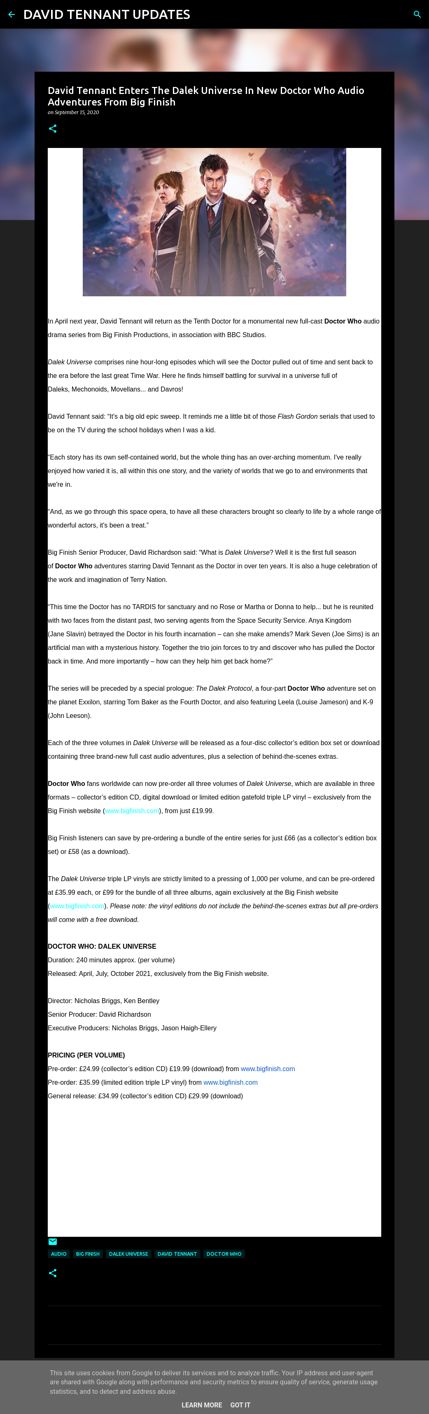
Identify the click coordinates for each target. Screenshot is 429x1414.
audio (59, 1254)
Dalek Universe (128, 1254)
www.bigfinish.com (132, 810)
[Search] (202, 14)
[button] (53, 129)
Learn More (202, 1405)
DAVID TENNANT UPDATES (106, 14)
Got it (240, 1405)
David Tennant (177, 1254)
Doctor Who (224, 1254)
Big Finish (88, 1254)
